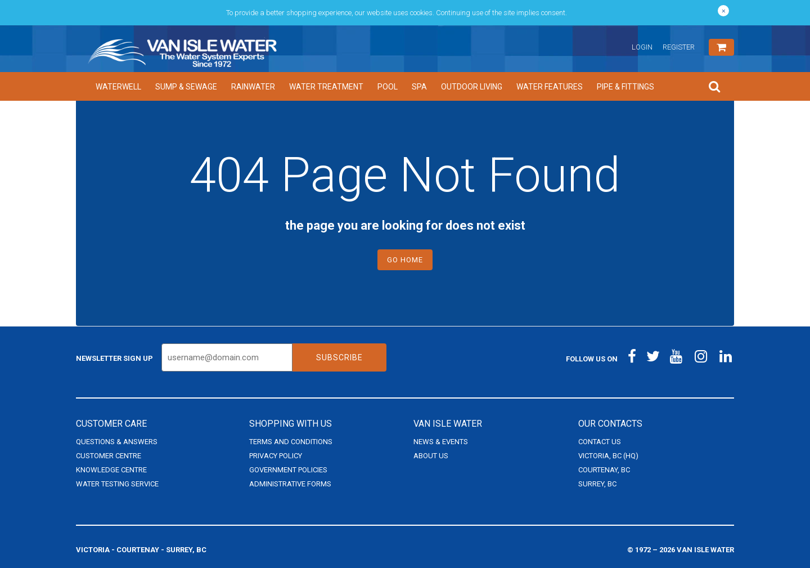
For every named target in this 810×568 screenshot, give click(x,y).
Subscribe (339, 357)
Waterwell (118, 86)
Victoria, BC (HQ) (608, 455)
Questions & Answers (117, 441)
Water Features (549, 86)
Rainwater (253, 86)
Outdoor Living (471, 86)
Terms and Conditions (290, 441)
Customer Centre (108, 455)
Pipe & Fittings (625, 86)
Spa (419, 86)
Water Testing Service (117, 484)
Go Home (405, 260)
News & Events (440, 441)
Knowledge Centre (111, 470)
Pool (387, 86)
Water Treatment (326, 86)
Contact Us (599, 441)
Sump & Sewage (186, 86)
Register (679, 47)
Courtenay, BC (604, 470)
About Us (430, 455)
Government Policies (288, 470)
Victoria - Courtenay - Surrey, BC (141, 549)
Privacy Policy (275, 455)
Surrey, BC (597, 484)
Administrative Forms (290, 484)
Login (642, 47)
